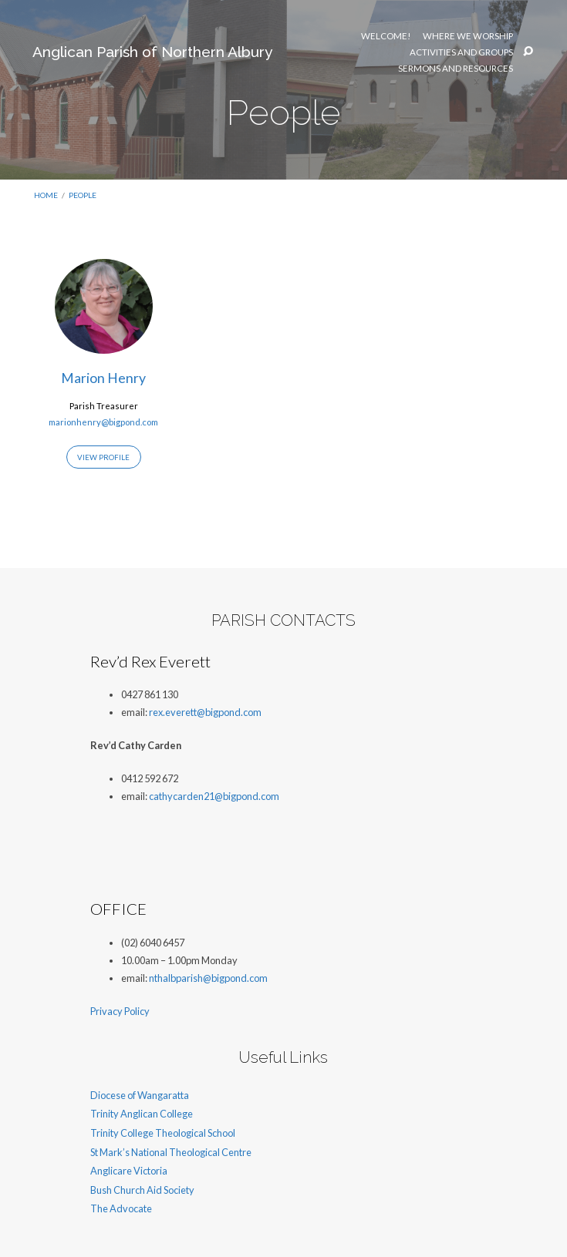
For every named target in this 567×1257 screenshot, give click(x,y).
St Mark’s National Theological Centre (170, 1152)
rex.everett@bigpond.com (205, 712)
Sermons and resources (455, 68)
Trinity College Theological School (162, 1133)
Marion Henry (103, 377)
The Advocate (121, 1208)
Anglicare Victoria (128, 1171)
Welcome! (385, 36)
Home (46, 195)
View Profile (103, 457)
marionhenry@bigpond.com (103, 422)
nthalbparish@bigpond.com (208, 978)
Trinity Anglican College (141, 1113)
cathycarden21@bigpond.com (214, 796)
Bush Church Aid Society (142, 1190)
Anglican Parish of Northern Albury (152, 51)
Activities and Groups (461, 52)
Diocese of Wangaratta (139, 1095)
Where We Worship (468, 36)
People (82, 195)
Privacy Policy (120, 1011)
